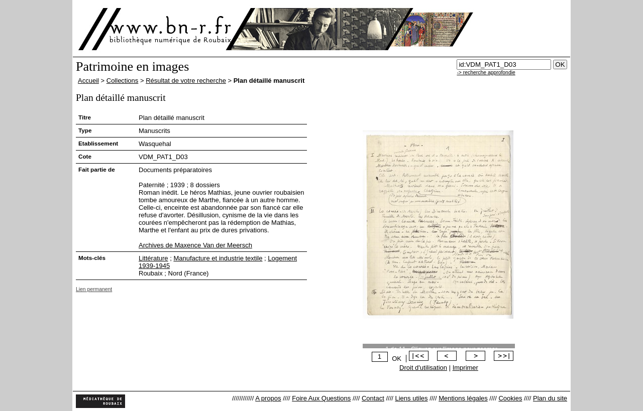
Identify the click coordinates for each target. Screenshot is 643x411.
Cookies (510, 398)
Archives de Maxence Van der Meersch (195, 245)
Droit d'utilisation (423, 367)
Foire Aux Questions (321, 398)
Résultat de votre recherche (186, 80)
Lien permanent (94, 289)
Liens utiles (411, 398)
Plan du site (550, 398)
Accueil (88, 80)
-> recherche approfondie (486, 72)
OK (396, 358)
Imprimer (465, 367)
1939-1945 (154, 265)
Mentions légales (463, 398)
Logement (282, 258)
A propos (268, 398)
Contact (373, 398)
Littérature (153, 258)
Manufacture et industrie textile (217, 258)
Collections (122, 80)
